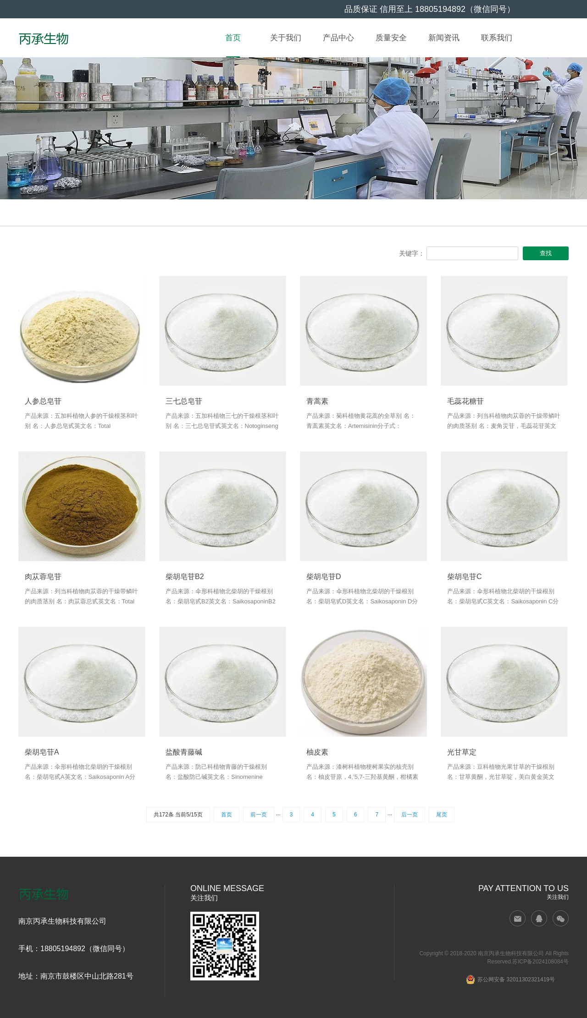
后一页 (409, 814)
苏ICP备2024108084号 (540, 961)
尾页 (441, 814)
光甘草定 (461, 752)
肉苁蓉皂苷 (43, 576)
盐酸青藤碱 (184, 752)
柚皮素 (317, 752)
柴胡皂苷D (323, 576)
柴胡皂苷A (42, 752)
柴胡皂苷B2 (185, 576)
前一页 (258, 814)
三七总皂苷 (184, 401)
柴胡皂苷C (464, 576)
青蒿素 (317, 401)
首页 (226, 814)
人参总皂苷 (43, 401)
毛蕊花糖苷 (465, 401)
